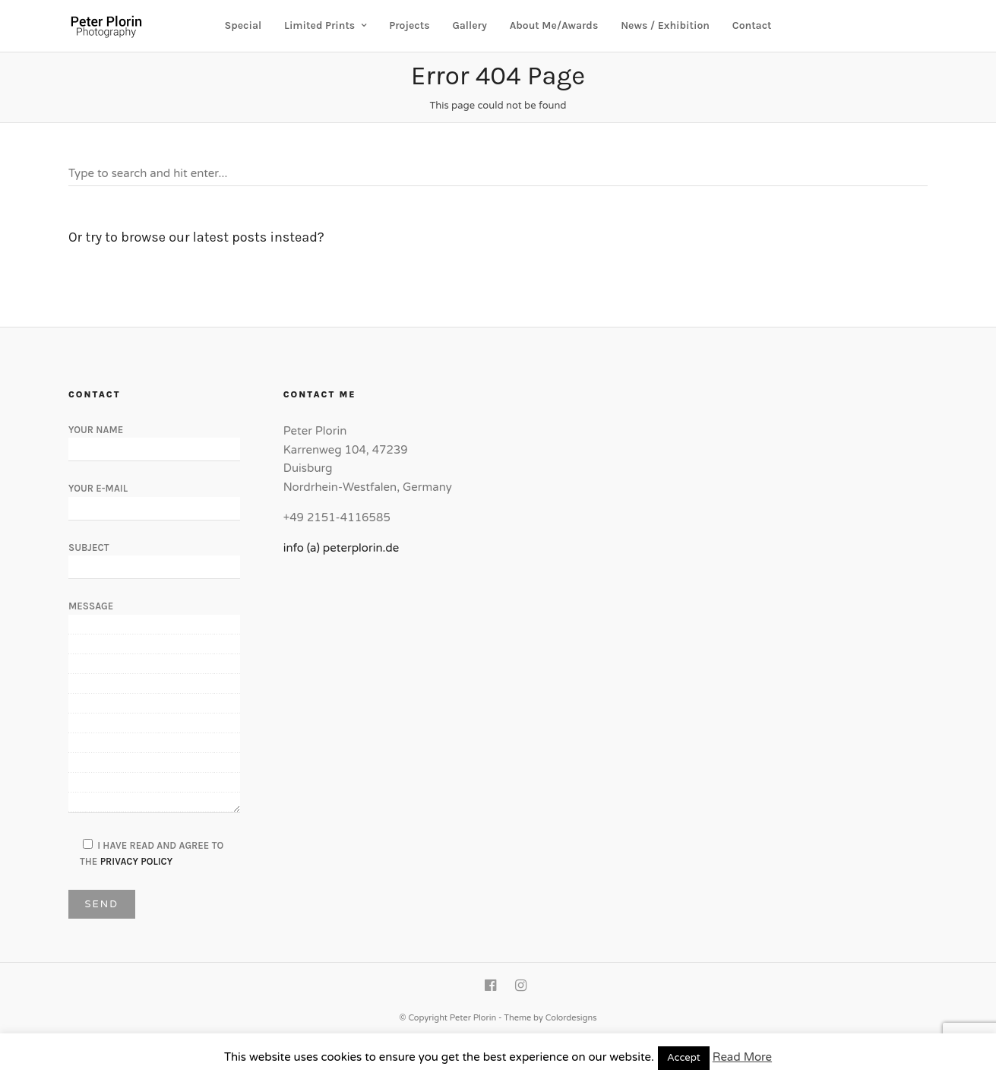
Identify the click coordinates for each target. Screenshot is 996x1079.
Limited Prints (319, 25)
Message (154, 707)
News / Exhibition (665, 25)
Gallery (469, 25)
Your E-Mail (154, 498)
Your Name (154, 439)
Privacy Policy (136, 861)
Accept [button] (683, 1058)
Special (243, 25)
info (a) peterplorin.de (341, 548)
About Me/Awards (554, 25)
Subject (154, 557)
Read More (742, 1057)
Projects (409, 25)
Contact (752, 25)
